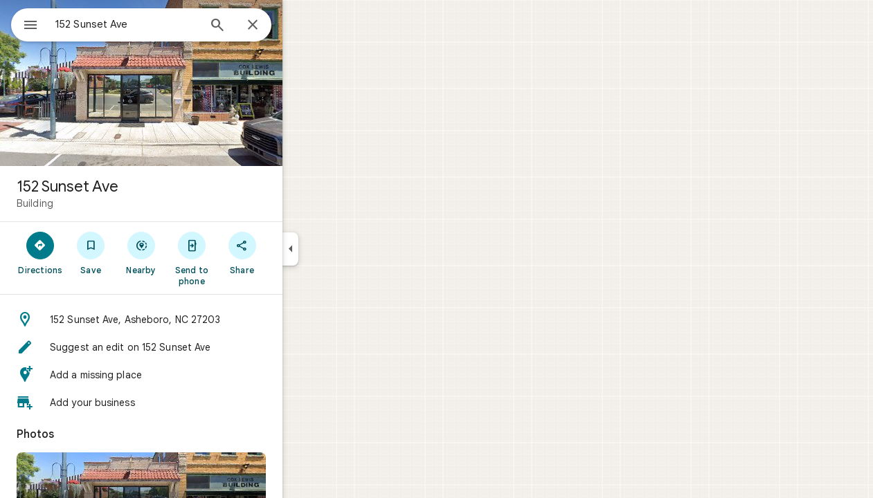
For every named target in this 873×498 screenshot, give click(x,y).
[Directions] (90, 252)
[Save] (141, 252)
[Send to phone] (241, 258)
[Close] (302, 25)
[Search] (267, 26)
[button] (191, 319)
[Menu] (25, 23)
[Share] (292, 252)
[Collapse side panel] (340, 249)
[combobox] (163, 24)
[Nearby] (191, 252)
